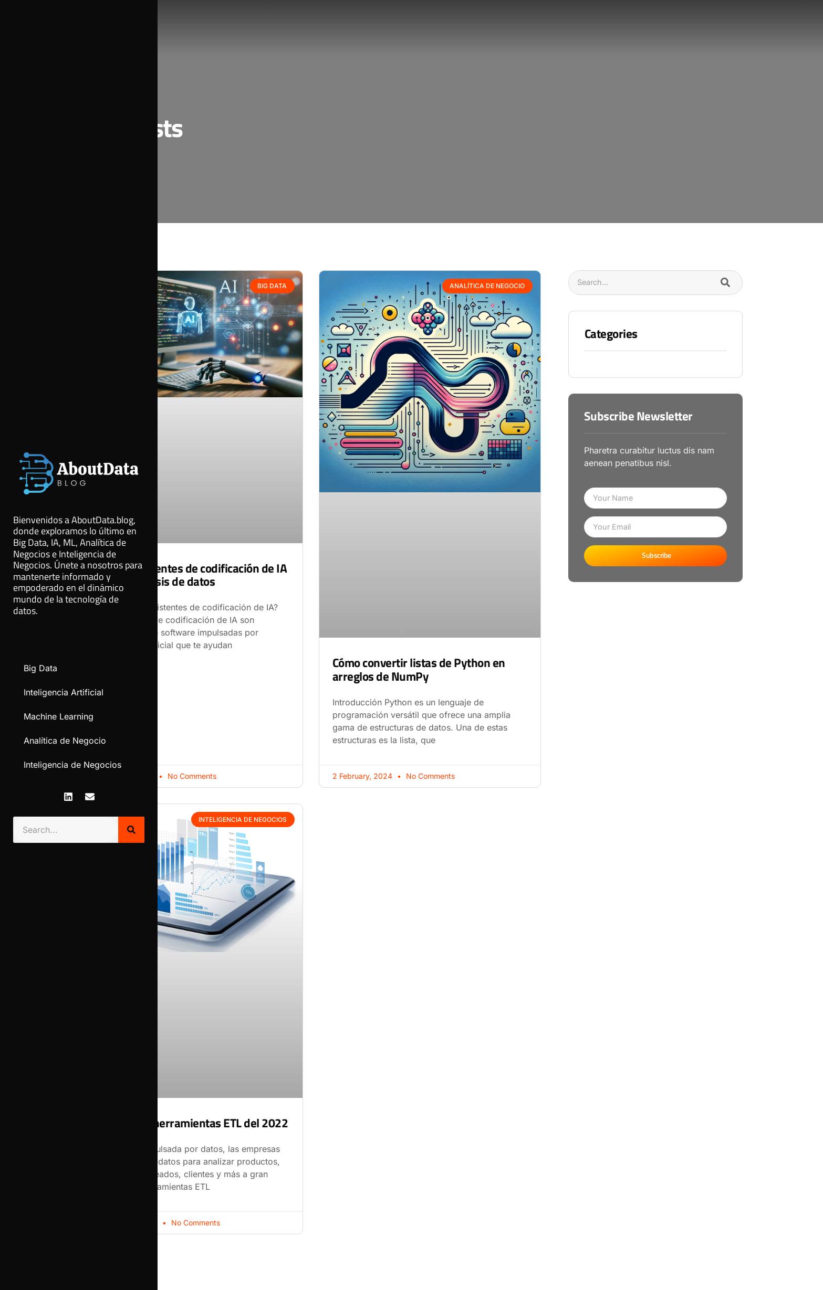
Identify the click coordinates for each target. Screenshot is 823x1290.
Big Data (40, 668)
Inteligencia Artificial (63, 692)
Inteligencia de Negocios (72, 764)
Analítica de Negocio (65, 740)
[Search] (131, 830)
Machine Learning (58, 716)
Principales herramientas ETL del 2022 (191, 1123)
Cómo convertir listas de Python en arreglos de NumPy (418, 669)
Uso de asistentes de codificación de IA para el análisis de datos (191, 574)
